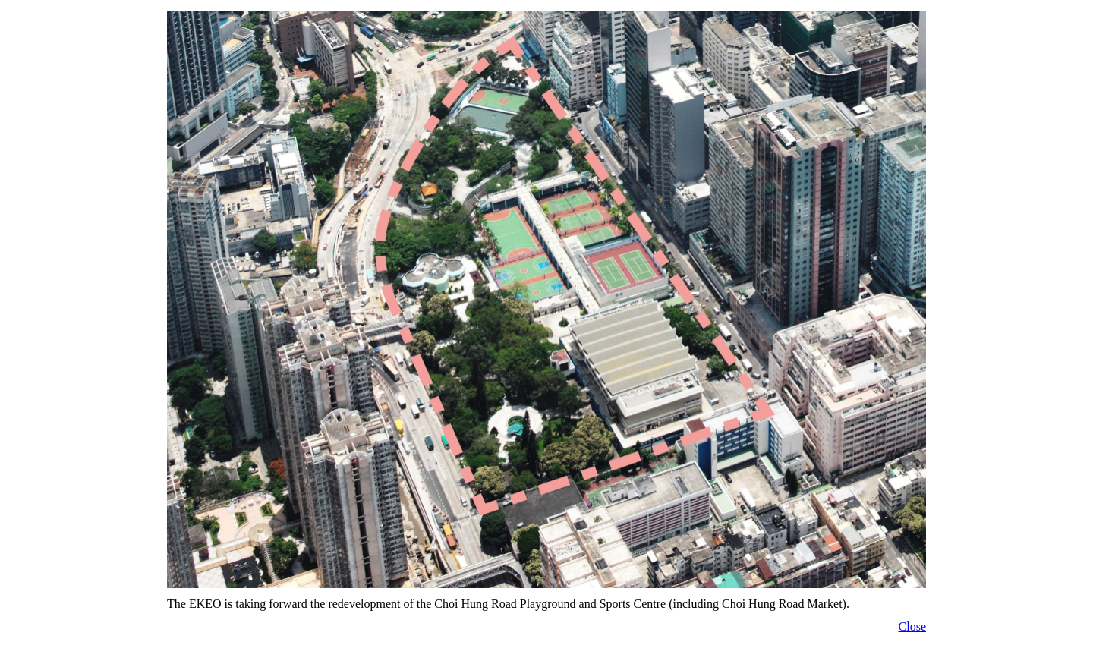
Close (912, 626)
